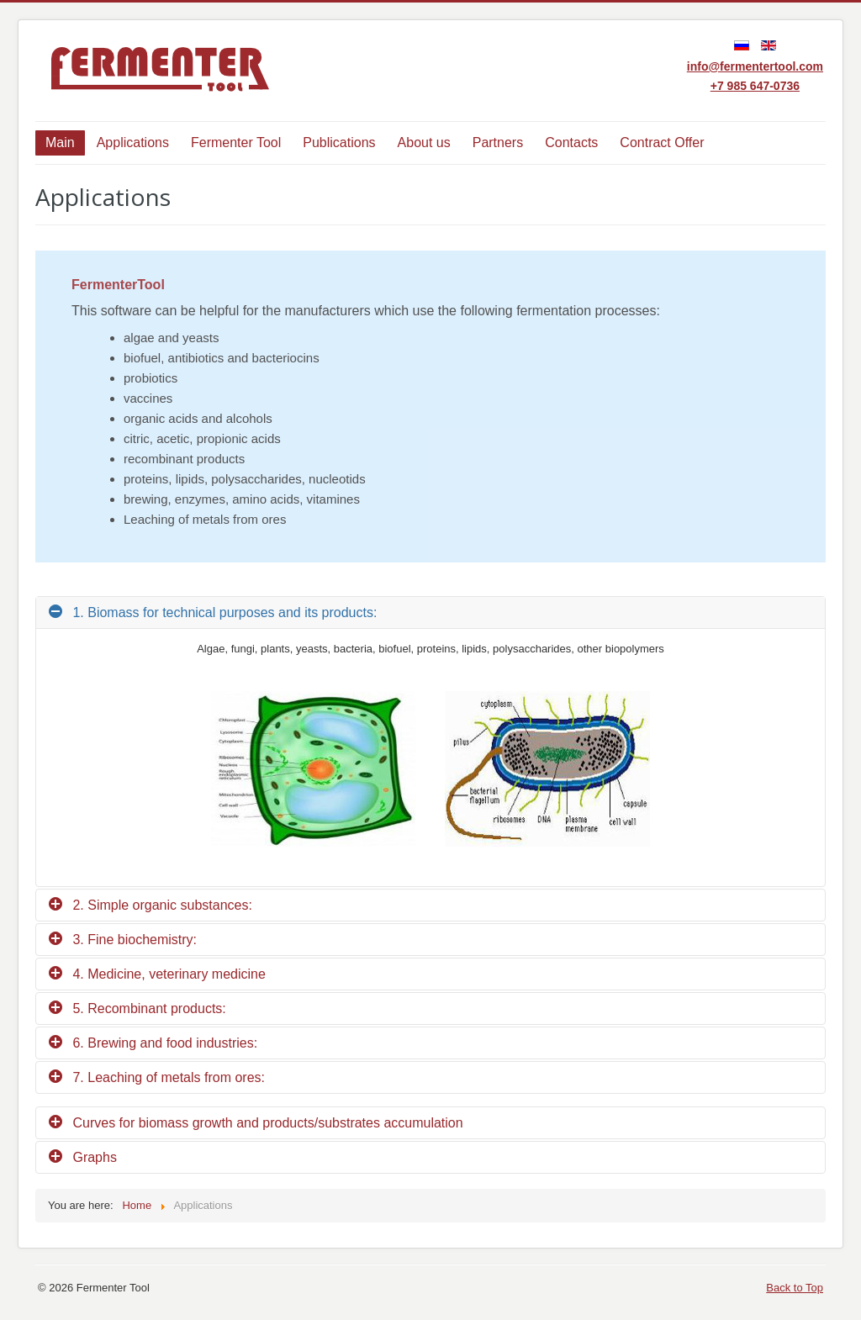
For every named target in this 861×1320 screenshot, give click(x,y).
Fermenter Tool (236, 142)
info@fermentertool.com (755, 66)
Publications (339, 142)
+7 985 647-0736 (755, 85)
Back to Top (794, 1287)
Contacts (571, 142)
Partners (498, 142)
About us (424, 142)
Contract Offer (662, 142)
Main (60, 142)
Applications (133, 142)
